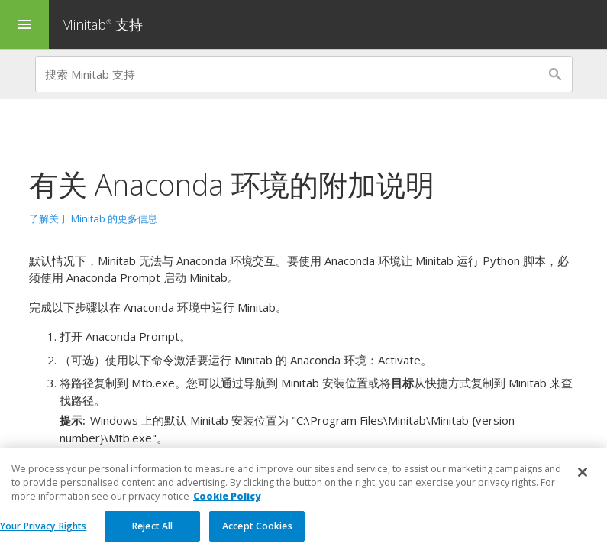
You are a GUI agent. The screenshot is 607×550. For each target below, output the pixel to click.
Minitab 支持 (102, 24)
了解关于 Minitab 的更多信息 (93, 218)
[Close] (582, 482)
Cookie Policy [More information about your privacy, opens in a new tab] (226, 506)
